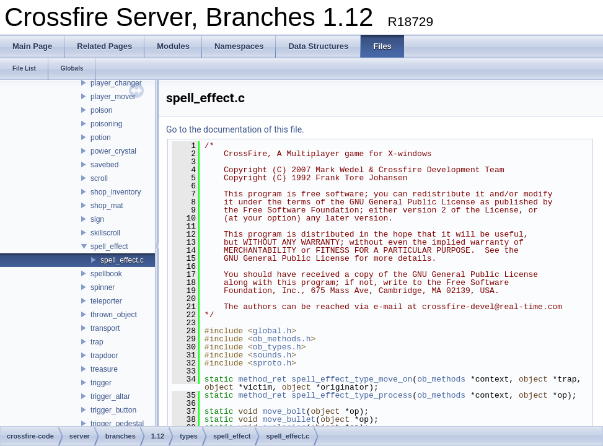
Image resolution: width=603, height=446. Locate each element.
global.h (272, 330)
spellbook (106, 273)
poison (101, 110)
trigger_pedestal (117, 423)
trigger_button (113, 410)
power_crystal (113, 151)
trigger (101, 382)
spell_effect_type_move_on (351, 379)
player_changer (116, 83)
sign (97, 219)
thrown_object (113, 314)
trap (96, 342)
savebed (104, 164)
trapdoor (104, 355)
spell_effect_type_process (351, 395)
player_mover (113, 96)
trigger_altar (110, 396)
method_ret (262, 379)
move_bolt (284, 411)
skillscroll (105, 233)
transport (105, 328)
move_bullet (288, 419)
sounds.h (272, 355)
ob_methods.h (282, 338)
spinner (102, 287)
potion (100, 137)
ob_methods (441, 379)
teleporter (106, 301)
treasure (104, 369)
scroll (99, 178)
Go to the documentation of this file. (235, 129)
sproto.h (272, 363)
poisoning (106, 124)
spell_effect (109, 246)
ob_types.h (277, 346)
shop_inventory (115, 192)
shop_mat (106, 205)
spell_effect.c (122, 260)
